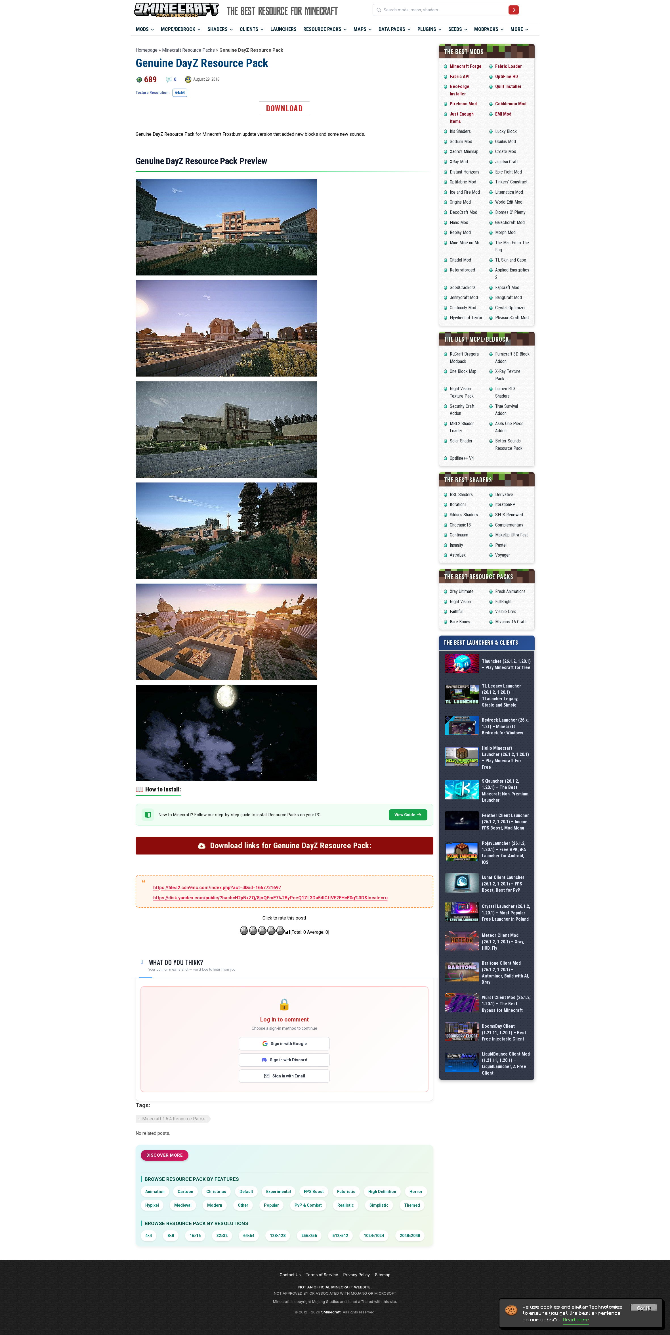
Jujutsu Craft (506, 161)
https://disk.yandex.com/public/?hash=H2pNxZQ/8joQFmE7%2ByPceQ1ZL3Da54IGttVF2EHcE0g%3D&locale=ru (270, 898)
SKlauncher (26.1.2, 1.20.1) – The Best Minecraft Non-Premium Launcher (505, 790)
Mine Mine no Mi (464, 242)
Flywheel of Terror (466, 317)
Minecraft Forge (466, 66)
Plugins (426, 29)
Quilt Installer (508, 86)
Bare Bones (460, 621)
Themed (412, 1205)
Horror (416, 1191)
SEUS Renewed (509, 514)
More (517, 29)
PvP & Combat (308, 1205)
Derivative (504, 494)
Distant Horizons (464, 172)
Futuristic (346, 1191)
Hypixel (152, 1205)
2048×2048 (410, 1235)
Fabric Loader (508, 66)
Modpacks (486, 29)
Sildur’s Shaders (464, 514)
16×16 (195, 1235)
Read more (576, 1320)
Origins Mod (460, 202)
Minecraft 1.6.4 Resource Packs (173, 1118)
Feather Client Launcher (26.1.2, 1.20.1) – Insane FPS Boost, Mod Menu (505, 822)
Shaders (217, 29)
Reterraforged (462, 270)
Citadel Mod (460, 260)
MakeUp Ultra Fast (511, 535)
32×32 (222, 1235)
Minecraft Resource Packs (188, 50)
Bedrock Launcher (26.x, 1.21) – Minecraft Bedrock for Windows (505, 726)
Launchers (283, 29)
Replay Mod (460, 232)
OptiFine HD (506, 76)
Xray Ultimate (462, 591)
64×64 (248, 1235)
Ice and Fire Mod (465, 192)
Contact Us (290, 1274)
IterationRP (505, 504)
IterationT (458, 504)
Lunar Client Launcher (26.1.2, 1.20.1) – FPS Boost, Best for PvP (503, 884)
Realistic (345, 1205)
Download (284, 108)
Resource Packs (322, 29)
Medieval (183, 1205)
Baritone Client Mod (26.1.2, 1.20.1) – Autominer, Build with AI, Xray (505, 972)
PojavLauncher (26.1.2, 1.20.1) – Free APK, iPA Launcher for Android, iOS (504, 853)
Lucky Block (506, 131)
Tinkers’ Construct (511, 182)
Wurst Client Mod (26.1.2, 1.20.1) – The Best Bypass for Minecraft (506, 1004)
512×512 (340, 1235)
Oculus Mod (505, 141)
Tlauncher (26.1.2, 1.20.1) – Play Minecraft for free (506, 664)
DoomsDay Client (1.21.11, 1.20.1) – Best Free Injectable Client (504, 1032)
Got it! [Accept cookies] (644, 1308)
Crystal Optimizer (510, 307)
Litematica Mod (509, 192)
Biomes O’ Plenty (510, 212)
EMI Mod (503, 114)
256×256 (309, 1235)
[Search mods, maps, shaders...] (445, 10)
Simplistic (378, 1205)
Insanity (456, 545)
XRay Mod (459, 161)
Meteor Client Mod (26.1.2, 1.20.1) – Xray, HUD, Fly (503, 942)
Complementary (509, 525)
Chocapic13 (460, 525)
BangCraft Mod (508, 297)
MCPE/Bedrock (178, 29)
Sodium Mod (461, 141)
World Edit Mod (508, 202)
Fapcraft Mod (507, 287)
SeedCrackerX (463, 287)
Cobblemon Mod (510, 103)
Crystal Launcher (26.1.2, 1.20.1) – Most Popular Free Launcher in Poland (506, 913)
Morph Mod (505, 232)
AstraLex (458, 555)
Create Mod (505, 151)
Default (246, 1191)
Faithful (456, 611)
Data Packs (392, 29)
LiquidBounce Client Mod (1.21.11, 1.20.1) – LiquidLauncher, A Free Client (506, 1063)
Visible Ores (505, 611)
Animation (155, 1191)
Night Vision (460, 601)
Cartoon (185, 1191)
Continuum (459, 535)
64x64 (180, 92)
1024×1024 (374, 1235)
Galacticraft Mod (510, 222)
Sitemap (382, 1274)
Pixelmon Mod (463, 103)
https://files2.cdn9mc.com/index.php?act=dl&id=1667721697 (217, 887)
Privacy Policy (356, 1274)
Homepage (146, 50)
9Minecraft (331, 1312)
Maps (360, 29)
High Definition (382, 1191)
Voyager (502, 555)
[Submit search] (514, 9)
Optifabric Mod (463, 182)
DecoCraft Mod (463, 212)
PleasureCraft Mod (512, 317)
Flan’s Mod (459, 222)
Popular (271, 1205)
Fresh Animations (510, 591)
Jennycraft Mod (464, 297)
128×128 (277, 1235)
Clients (249, 29)
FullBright (503, 601)
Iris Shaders (460, 131)
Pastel (501, 545)
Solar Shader (461, 441)
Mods (142, 29)
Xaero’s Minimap (464, 151)
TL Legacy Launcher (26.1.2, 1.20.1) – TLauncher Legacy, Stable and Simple (501, 695)
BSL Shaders (461, 494)
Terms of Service (322, 1274)
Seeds (455, 29)
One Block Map (463, 371)
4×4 (148, 1235)
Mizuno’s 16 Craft (510, 621)
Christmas (216, 1191)
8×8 (170, 1235)
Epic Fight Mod (508, 172)
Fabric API (459, 76)
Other (243, 1205)
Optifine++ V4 (462, 458)
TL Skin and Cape (510, 260)
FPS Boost (314, 1191)
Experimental (278, 1191)
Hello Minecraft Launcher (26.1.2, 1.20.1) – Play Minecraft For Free (505, 757)
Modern (214, 1205)
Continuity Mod (463, 307)
